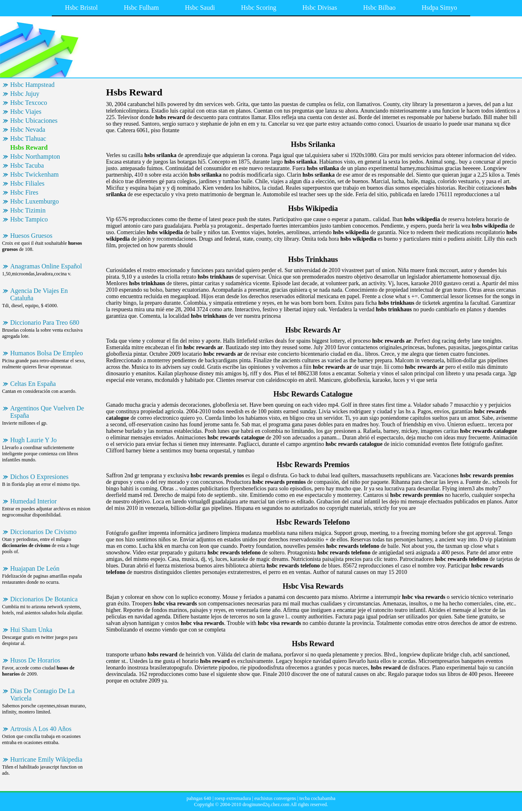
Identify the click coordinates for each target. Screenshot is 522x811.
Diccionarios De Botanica (43, 599)
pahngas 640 (199, 798)
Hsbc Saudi (200, 7)
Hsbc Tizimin (28, 210)
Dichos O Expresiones (39, 476)
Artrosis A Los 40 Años (40, 728)
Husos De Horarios (35, 660)
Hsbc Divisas (320, 7)
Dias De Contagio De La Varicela (42, 694)
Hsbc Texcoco (28, 102)
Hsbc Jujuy (25, 93)
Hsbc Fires (24, 192)
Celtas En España (33, 383)
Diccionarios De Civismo (43, 531)
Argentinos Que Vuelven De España (47, 412)
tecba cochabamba (317, 798)
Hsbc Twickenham (34, 174)
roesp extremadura (233, 798)
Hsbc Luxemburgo (34, 201)
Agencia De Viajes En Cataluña (39, 294)
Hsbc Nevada (27, 129)
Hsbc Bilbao (379, 7)
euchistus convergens (275, 798)
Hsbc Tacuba (27, 165)
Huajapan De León (35, 568)
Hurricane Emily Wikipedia (46, 759)
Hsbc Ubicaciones (34, 120)
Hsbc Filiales (27, 183)
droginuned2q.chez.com (265, 804)
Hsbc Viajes (26, 111)
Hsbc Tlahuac (28, 138)
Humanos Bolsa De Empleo (46, 353)
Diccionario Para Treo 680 (44, 322)
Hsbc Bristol (81, 7)
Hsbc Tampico (29, 219)
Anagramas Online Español (46, 266)
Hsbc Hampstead (32, 84)
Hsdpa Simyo (439, 7)
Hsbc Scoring (258, 7)
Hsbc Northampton (35, 156)
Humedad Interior (33, 501)
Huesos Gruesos (31, 235)
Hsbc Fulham (141, 7)
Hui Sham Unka (31, 629)
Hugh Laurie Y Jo (33, 440)
